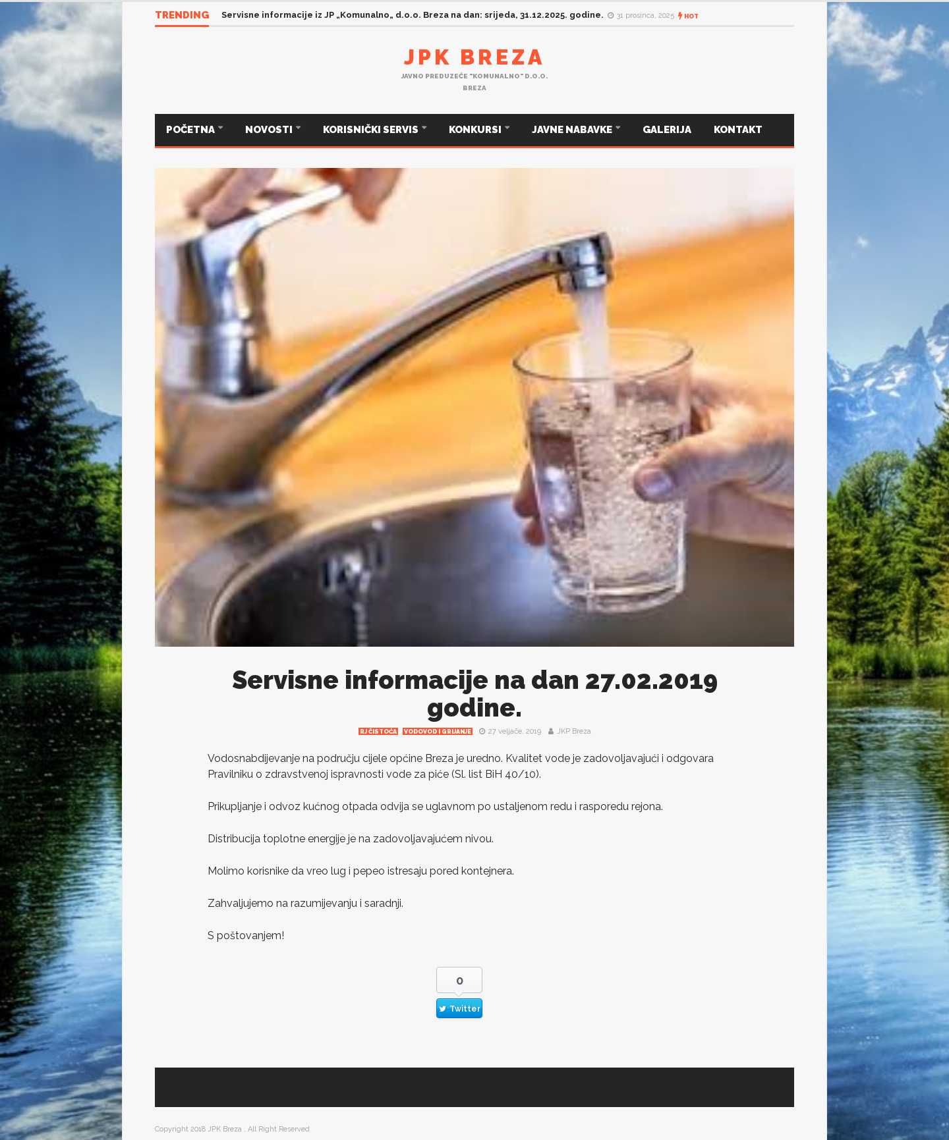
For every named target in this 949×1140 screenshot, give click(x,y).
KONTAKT (738, 130)
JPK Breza (474, 57)
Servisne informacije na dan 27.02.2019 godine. (475, 693)
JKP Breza (574, 731)
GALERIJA (667, 130)
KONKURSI (476, 130)
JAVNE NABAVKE (573, 130)
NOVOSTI (270, 130)
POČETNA (191, 130)
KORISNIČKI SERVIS (371, 130)
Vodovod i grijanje (437, 731)
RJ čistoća (378, 731)
